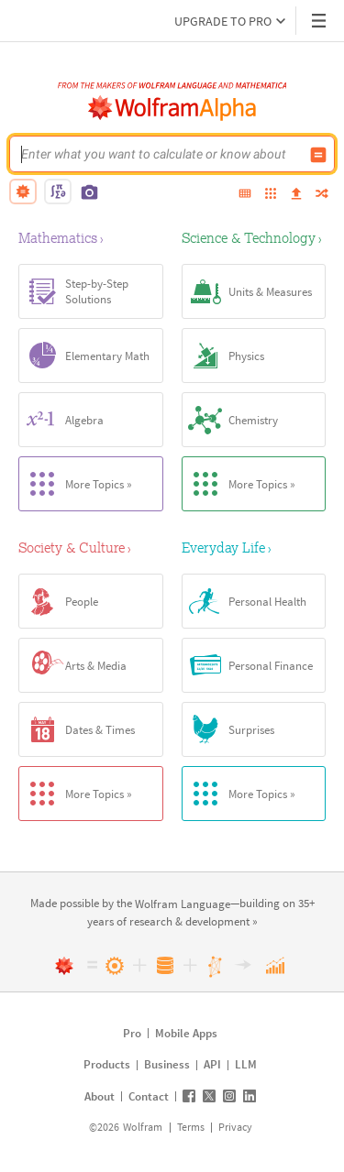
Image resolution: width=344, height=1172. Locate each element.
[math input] (58, 191)
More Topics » (75, 484)
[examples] (270, 195)
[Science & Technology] (254, 237)
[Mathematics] (90, 237)
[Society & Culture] (90, 547)
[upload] (296, 194)
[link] (182, 905)
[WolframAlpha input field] (160, 154)
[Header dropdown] (320, 20)
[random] (322, 195)
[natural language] (23, 191)
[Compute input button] (318, 155)
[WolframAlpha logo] (172, 108)
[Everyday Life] (254, 547)
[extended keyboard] (245, 194)
